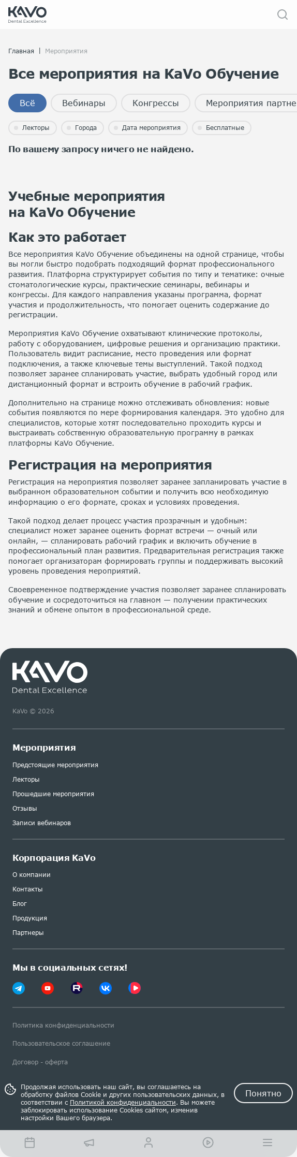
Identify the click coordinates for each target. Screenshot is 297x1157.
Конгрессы (155, 103)
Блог (19, 903)
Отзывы (24, 808)
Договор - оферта (40, 1062)
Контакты (27, 889)
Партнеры (28, 932)
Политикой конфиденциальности (123, 1102)
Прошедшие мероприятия (53, 794)
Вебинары (84, 103)
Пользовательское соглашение (61, 1043)
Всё (27, 103)
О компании (31, 874)
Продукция (29, 918)
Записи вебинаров (41, 823)
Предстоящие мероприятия (55, 765)
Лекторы (26, 779)
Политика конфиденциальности (63, 1025)
